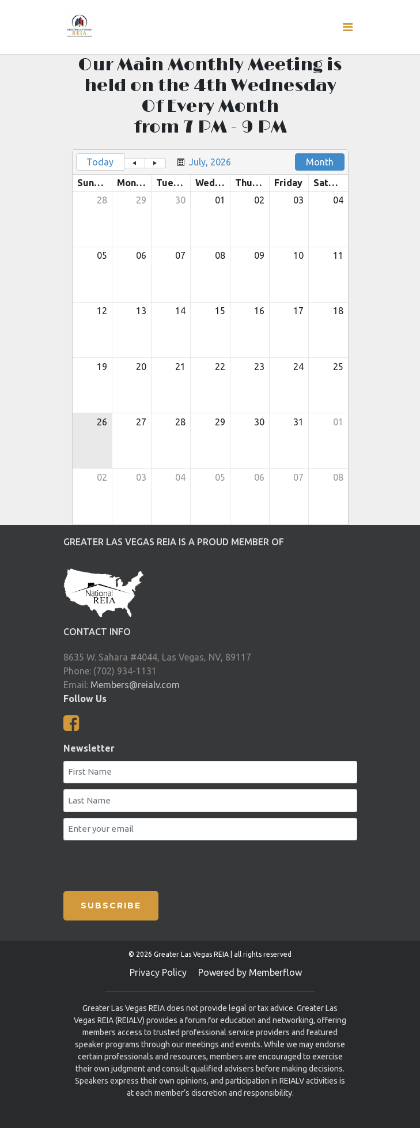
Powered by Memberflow (250, 972)
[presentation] (190, 863)
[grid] (210, 337)
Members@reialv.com (135, 685)
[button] (134, 163)
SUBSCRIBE (111, 905)
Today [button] (99, 162)
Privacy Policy (158, 972)
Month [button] (320, 162)
